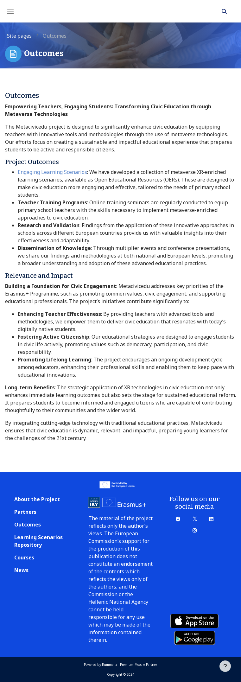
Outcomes (27, 524)
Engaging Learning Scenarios (52, 172)
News (21, 570)
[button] (224, 11)
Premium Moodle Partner (138, 664)
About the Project (37, 499)
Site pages (19, 35)
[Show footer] (225, 666)
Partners (25, 511)
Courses (24, 557)
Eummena (109, 664)
